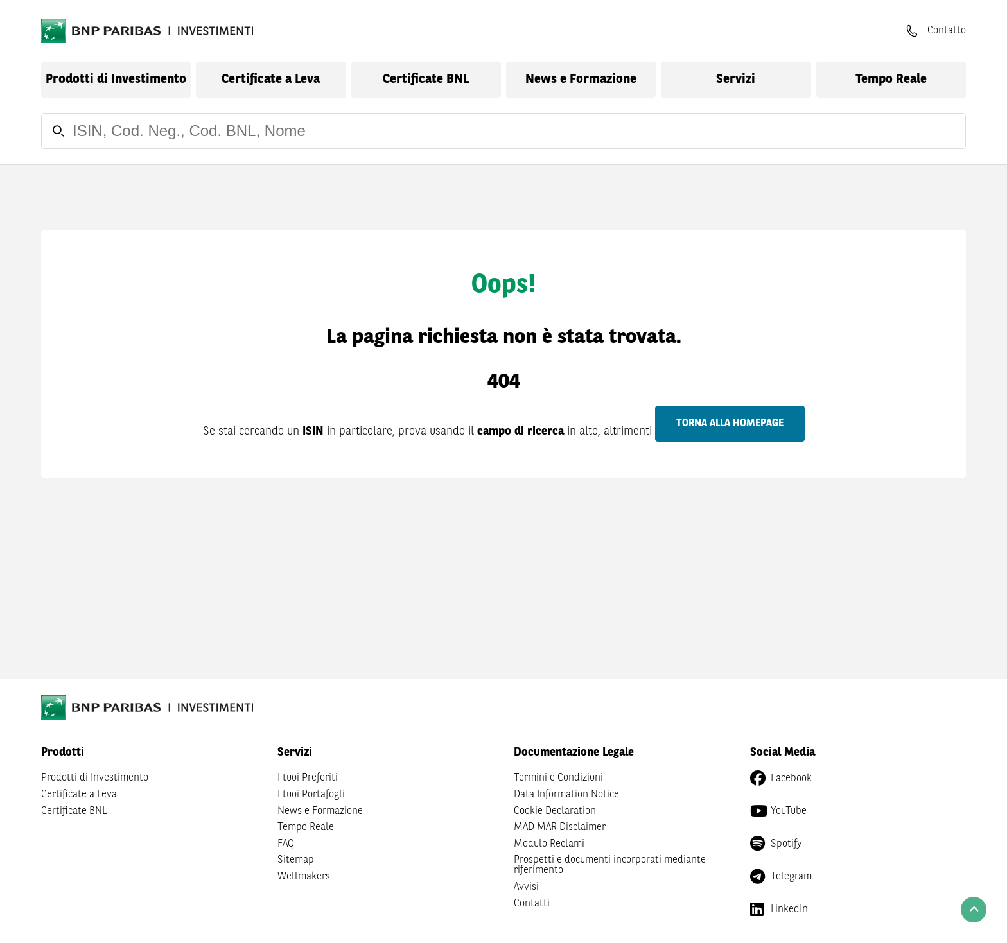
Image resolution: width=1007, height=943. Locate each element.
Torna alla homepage (730, 424)
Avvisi (526, 887)
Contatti (532, 904)
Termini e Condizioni (558, 778)
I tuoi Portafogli (311, 795)
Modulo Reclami (549, 844)
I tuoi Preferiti (307, 778)
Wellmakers (303, 877)
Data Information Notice (566, 795)
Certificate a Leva (271, 79)
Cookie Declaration (555, 811)
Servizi (735, 79)
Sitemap (295, 860)
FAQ (285, 844)
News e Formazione (580, 79)
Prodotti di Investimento (116, 79)
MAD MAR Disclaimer (560, 827)
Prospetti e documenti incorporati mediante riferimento (610, 865)
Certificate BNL (426, 79)
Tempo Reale (891, 79)
